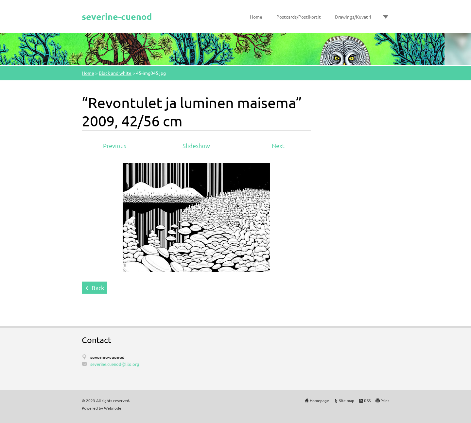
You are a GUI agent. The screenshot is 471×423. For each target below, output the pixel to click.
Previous (114, 145)
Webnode (112, 408)
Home (256, 17)
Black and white (115, 73)
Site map (346, 400)
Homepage (319, 400)
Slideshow (196, 145)
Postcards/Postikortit (298, 17)
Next (278, 145)
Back (98, 287)
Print (384, 400)
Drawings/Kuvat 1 (353, 17)
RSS (367, 400)
